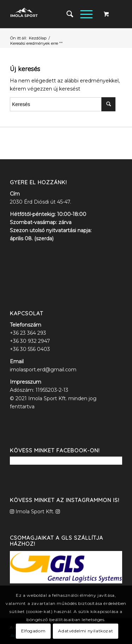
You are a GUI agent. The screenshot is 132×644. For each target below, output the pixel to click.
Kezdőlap (37, 38)
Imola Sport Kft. (35, 511)
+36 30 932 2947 (30, 341)
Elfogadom (33, 630)
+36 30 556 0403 (30, 349)
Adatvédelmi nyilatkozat (85, 630)
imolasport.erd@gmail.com (43, 369)
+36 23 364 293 (28, 333)
